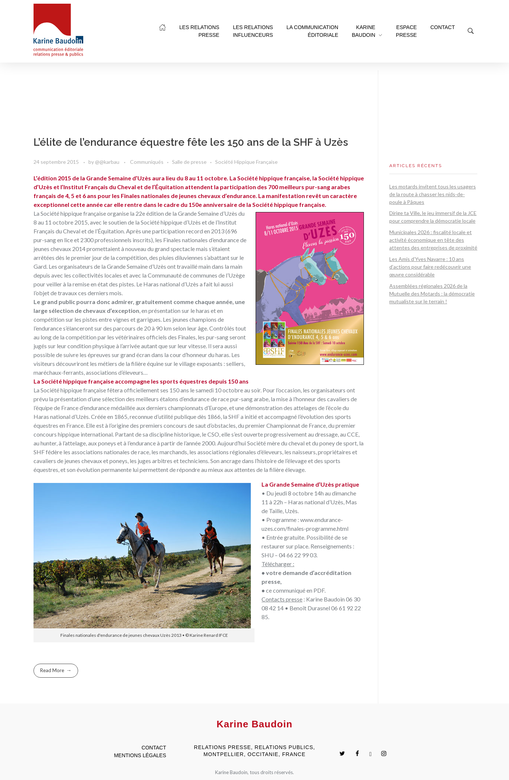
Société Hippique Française (246, 162)
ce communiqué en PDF (295, 590)
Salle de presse (189, 162)
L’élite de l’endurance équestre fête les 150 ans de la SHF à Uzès (191, 142)
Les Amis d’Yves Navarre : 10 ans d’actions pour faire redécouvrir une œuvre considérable (430, 267)
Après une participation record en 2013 (175, 230)
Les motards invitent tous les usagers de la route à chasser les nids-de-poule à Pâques (432, 194)
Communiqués (147, 162)
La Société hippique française (70, 390)
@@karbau (107, 162)
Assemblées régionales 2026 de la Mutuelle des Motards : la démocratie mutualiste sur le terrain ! (432, 293)
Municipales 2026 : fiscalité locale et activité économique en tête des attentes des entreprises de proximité (433, 240)
